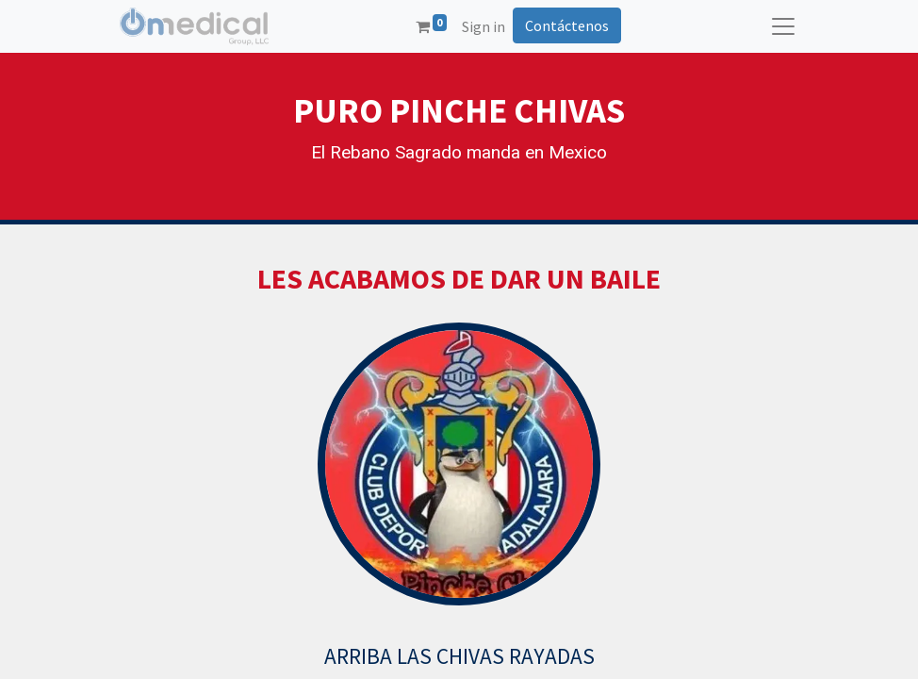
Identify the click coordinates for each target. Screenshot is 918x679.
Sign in (483, 26)
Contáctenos (567, 25)
